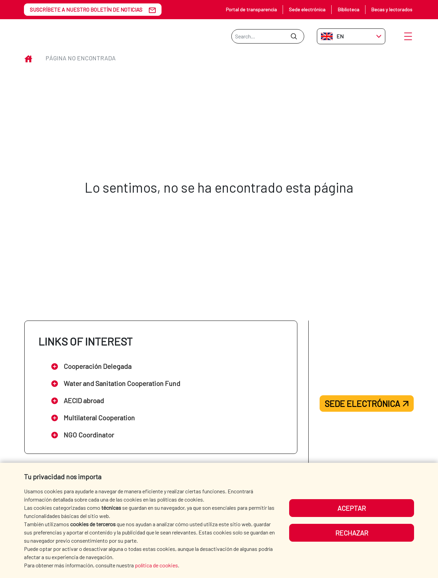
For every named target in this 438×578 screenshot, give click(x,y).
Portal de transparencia (251, 9)
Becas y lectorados (391, 9)
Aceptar (351, 508)
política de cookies (156, 565)
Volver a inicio (219, 223)
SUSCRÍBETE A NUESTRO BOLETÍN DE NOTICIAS (86, 9)
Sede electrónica (307, 9)
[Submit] (294, 36)
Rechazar (351, 533)
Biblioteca (348, 9)
